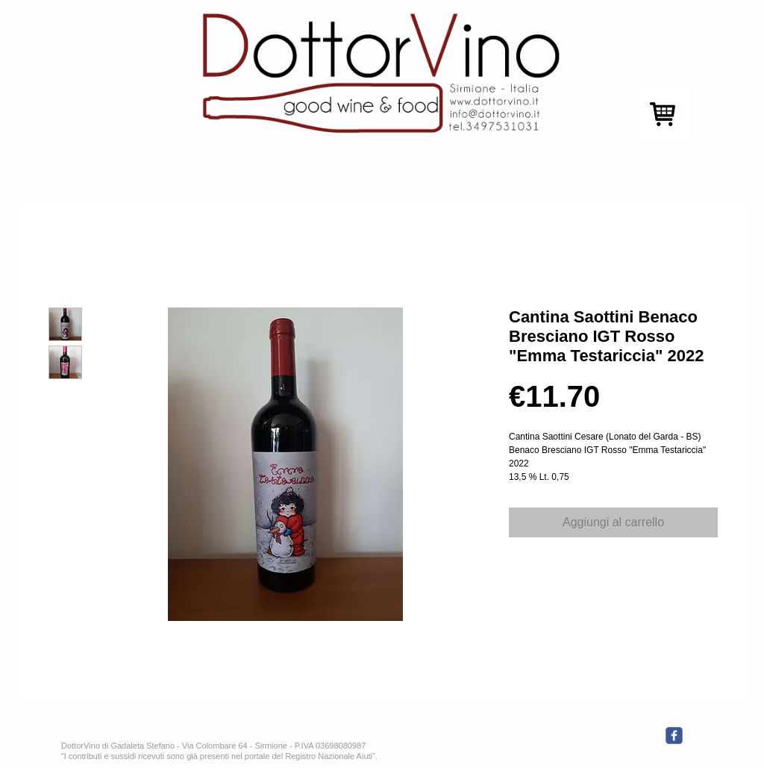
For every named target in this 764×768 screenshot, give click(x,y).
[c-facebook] (674, 735)
